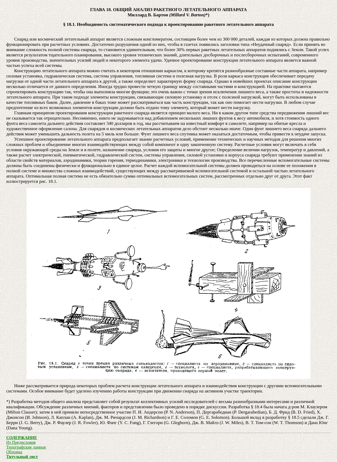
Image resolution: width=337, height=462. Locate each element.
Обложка (14, 452)
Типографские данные (26, 447)
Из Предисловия (21, 442)
